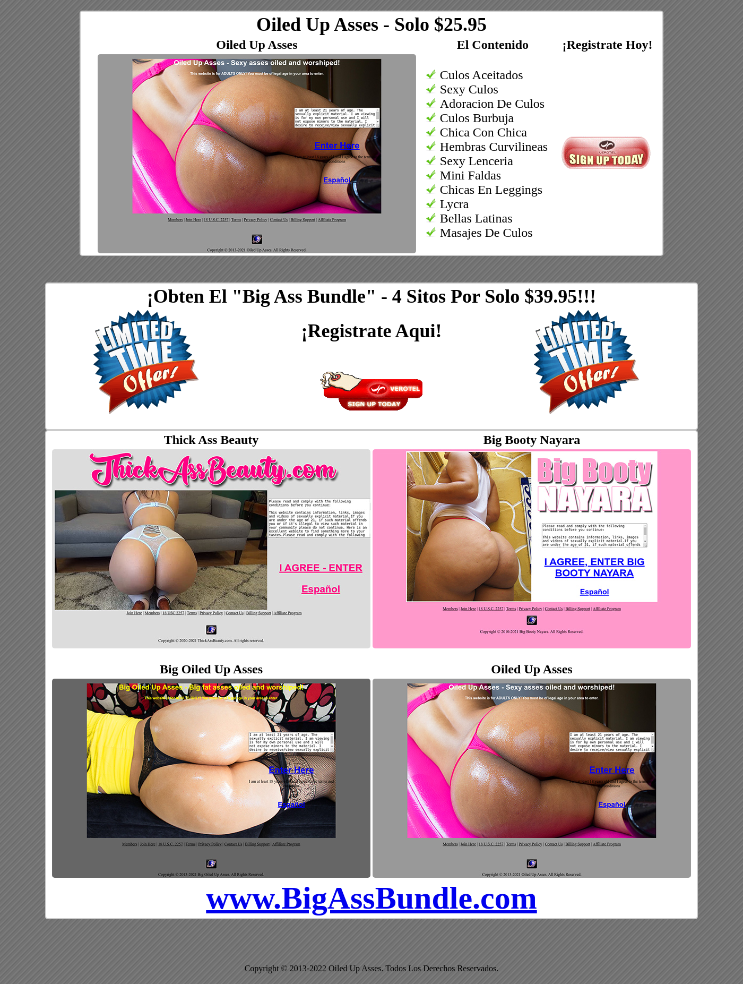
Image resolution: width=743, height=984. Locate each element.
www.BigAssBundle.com (371, 897)
